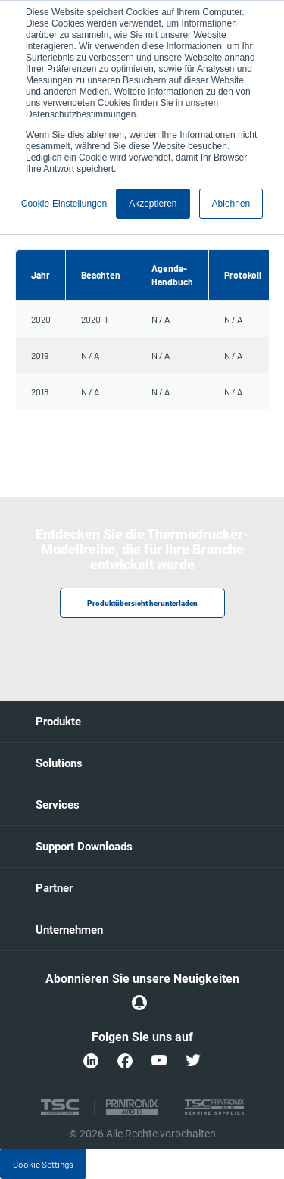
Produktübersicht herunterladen (142, 603)
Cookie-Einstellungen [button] (64, 203)
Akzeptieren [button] (152, 203)
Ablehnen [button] (231, 203)
